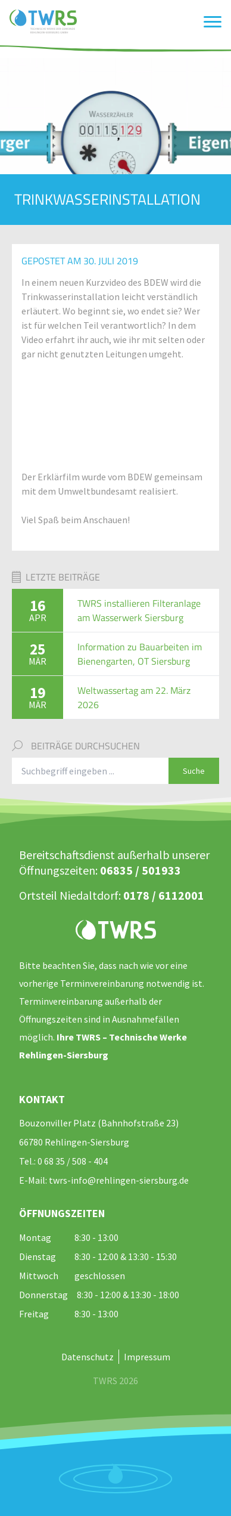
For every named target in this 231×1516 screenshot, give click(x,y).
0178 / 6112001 (163, 895)
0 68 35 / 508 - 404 (73, 1161)
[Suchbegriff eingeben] (90, 771)
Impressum (147, 1357)
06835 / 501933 (140, 870)
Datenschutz (87, 1357)
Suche (194, 770)
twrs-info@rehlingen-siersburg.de (119, 1180)
